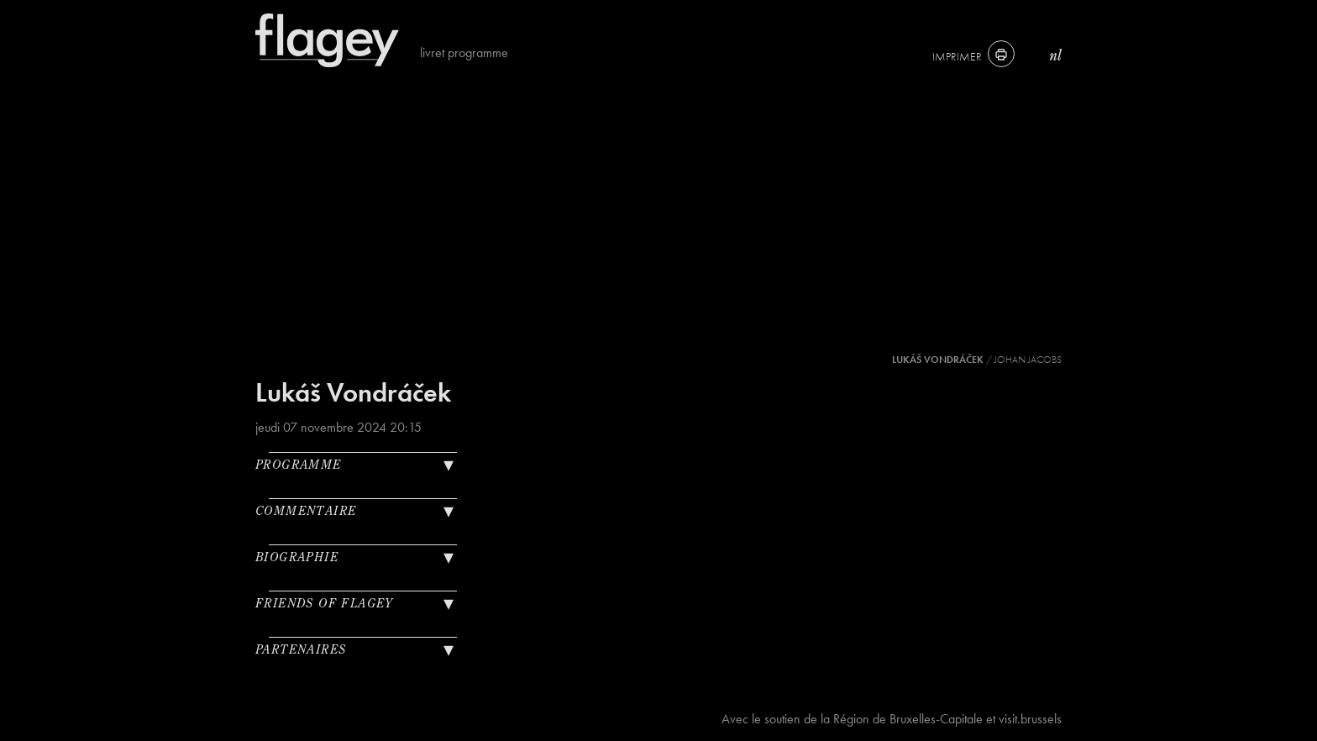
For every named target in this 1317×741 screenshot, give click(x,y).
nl (1055, 55)
